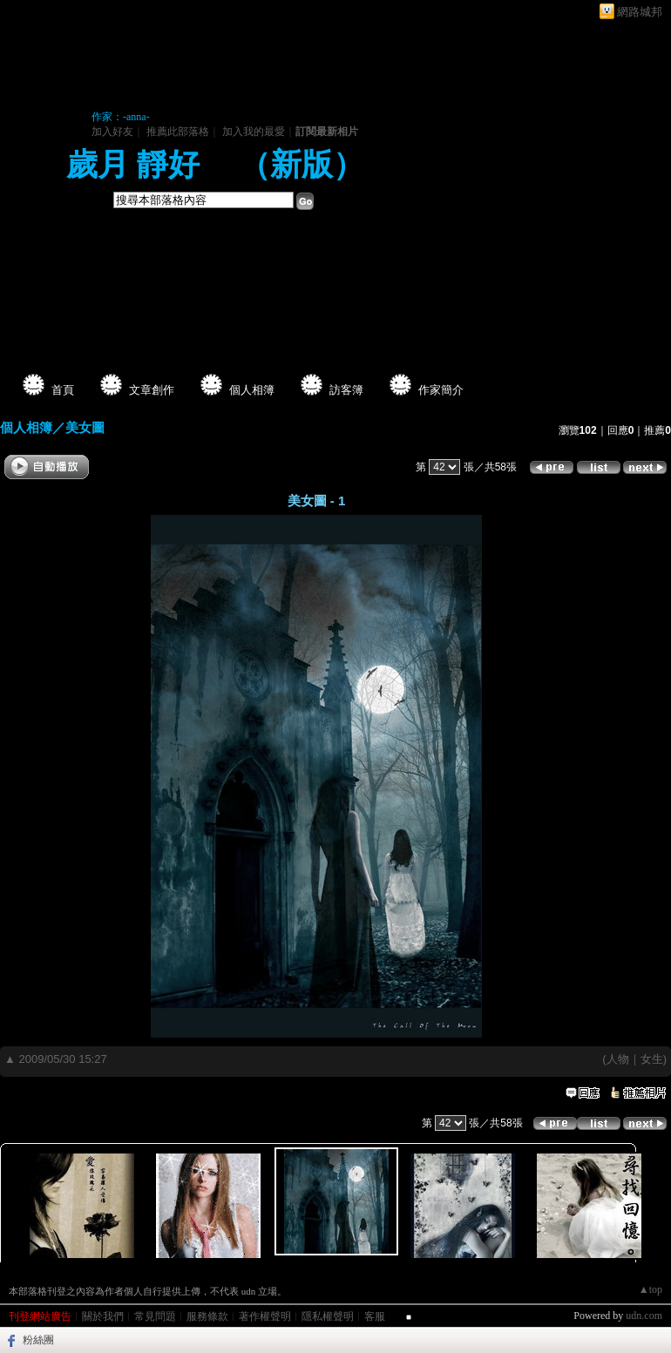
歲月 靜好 (136, 164)
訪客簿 (346, 389)
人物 (618, 1058)
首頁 (62, 389)
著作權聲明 (265, 1316)
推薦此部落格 (177, 131)
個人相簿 (251, 389)
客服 (374, 1316)
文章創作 (151, 389)
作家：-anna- (121, 117)
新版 (301, 164)
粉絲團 (38, 1340)
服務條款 (207, 1316)
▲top (650, 1289)
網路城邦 (639, 11)
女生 (651, 1058)
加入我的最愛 (253, 131)
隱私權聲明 (328, 1316)
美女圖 (85, 427)
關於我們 (103, 1316)
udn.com (644, 1315)
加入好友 (112, 131)
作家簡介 (441, 389)
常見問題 (155, 1316)
